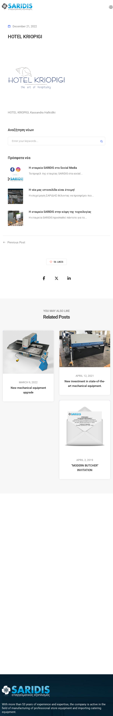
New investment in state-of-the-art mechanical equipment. (85, 383)
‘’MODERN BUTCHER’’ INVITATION (84, 468)
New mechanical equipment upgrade (28, 390)
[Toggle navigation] (111, 7)
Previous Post (16, 242)
